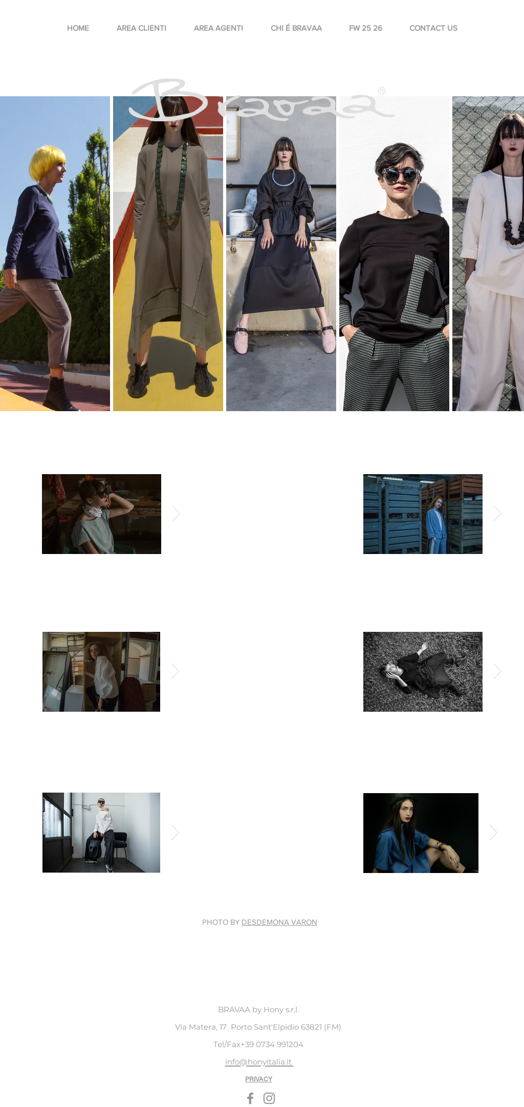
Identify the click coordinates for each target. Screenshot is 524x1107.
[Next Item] (176, 513)
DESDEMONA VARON (279, 922)
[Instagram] (269, 1098)
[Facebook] (250, 1098)
